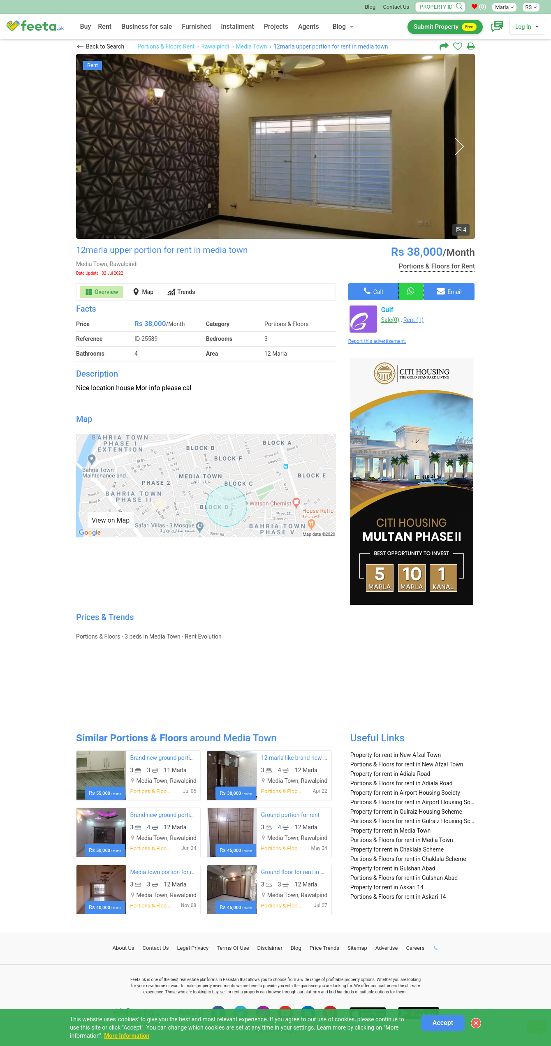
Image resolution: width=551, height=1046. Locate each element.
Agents (308, 26)
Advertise (386, 948)
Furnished (196, 26)
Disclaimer (269, 948)
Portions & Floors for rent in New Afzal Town (406, 764)
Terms (233, 948)
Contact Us (396, 7)
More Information (126, 1035)
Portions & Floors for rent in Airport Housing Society (412, 802)
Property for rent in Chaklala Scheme (397, 849)
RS (531, 7)
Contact (156, 948)
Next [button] (459, 146)
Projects (276, 26)
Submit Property (445, 27)
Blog (370, 7)
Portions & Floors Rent (165, 46)
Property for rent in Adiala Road (390, 774)
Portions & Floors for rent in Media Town (401, 840)
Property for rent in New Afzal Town (395, 755)
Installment (237, 26)
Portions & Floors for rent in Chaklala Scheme (408, 859)
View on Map (111, 520)
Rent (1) (413, 320)
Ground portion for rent (290, 815)
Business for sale (146, 26)
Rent (104, 26)
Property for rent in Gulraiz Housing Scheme (406, 811)
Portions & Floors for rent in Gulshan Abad (404, 878)
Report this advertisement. (377, 341)
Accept (443, 1023)
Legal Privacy (192, 948)
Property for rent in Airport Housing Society (405, 792)
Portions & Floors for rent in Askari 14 (398, 896)
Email (449, 291)
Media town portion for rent (165, 872)
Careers (415, 948)
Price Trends (324, 948)
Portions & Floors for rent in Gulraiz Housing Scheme (412, 821)
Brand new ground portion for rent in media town (192, 757)
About (123, 948)
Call (373, 291)
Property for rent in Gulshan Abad (392, 868)
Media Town (251, 46)
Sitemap (357, 948)
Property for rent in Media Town (390, 830)
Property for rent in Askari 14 (387, 887)
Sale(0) (390, 320)
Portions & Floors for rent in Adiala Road (401, 783)
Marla (504, 7)
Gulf (387, 310)
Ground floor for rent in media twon (306, 872)
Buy (85, 26)
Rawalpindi (215, 46)
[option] (275, 146)
